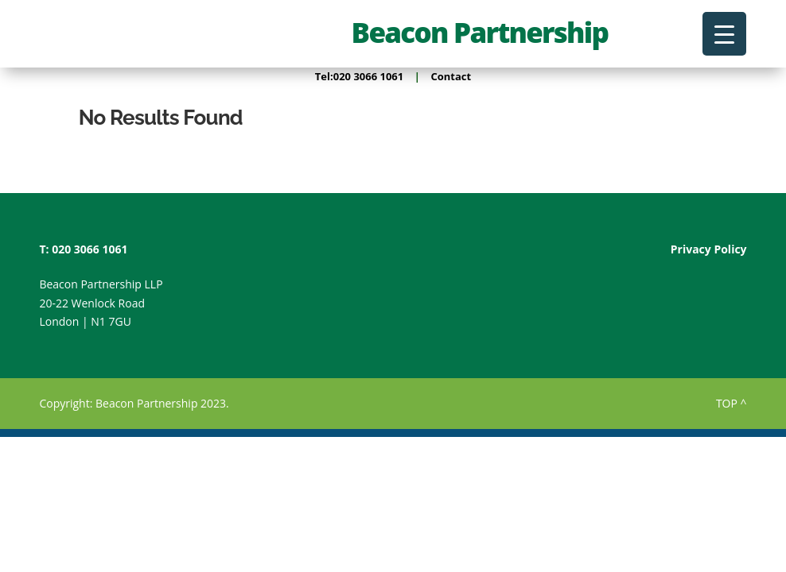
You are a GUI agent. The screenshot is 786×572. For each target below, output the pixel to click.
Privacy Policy (709, 249)
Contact (450, 76)
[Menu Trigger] (724, 34)
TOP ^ (731, 403)
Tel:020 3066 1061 (359, 76)
